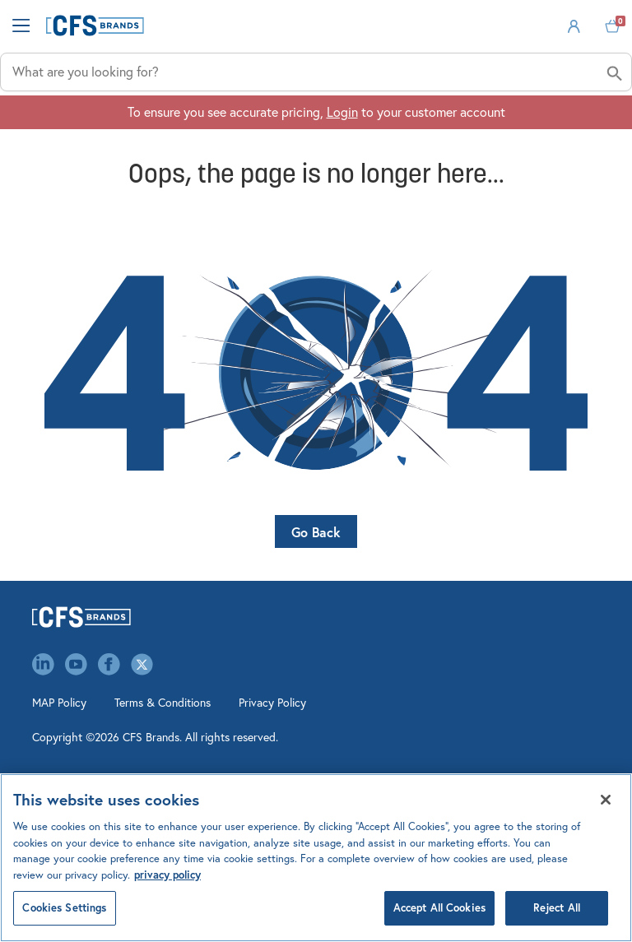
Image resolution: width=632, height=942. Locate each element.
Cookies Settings (64, 908)
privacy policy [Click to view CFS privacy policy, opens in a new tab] (167, 875)
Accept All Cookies (439, 908)
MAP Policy (59, 702)
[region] (316, 857)
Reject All (556, 908)
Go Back (316, 532)
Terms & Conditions (162, 702)
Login (342, 112)
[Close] (606, 800)
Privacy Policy (272, 702)
